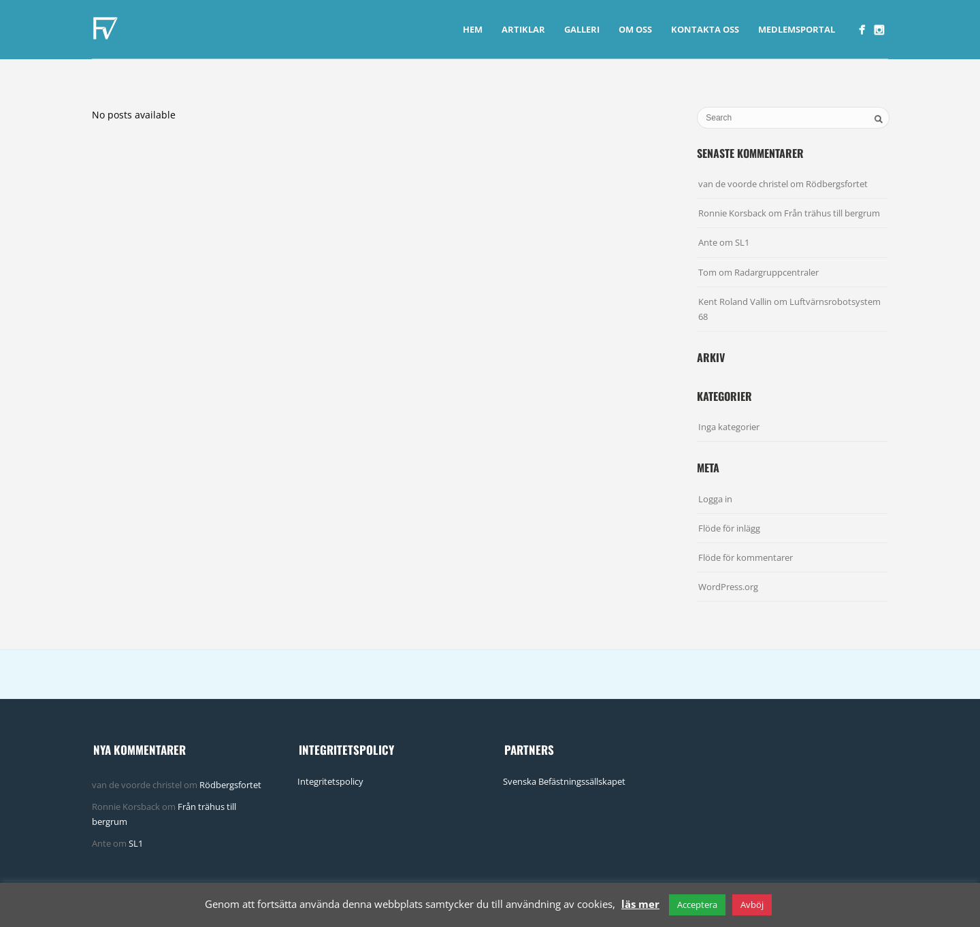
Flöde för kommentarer (745, 557)
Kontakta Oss (705, 29)
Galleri (582, 29)
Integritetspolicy (330, 781)
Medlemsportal (796, 29)
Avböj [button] (752, 904)
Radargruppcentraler (776, 272)
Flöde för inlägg (729, 528)
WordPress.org (728, 587)
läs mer (640, 904)
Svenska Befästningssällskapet (564, 781)
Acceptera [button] (697, 904)
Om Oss (635, 29)
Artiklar (523, 29)
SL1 (742, 242)
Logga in (715, 499)
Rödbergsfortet (837, 184)
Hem (473, 29)
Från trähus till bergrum (832, 213)
